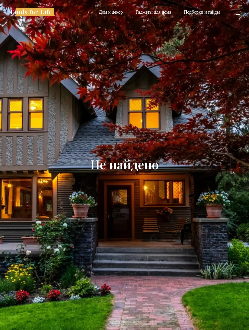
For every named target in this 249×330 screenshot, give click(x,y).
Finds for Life (31, 12)
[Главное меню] (235, 12)
